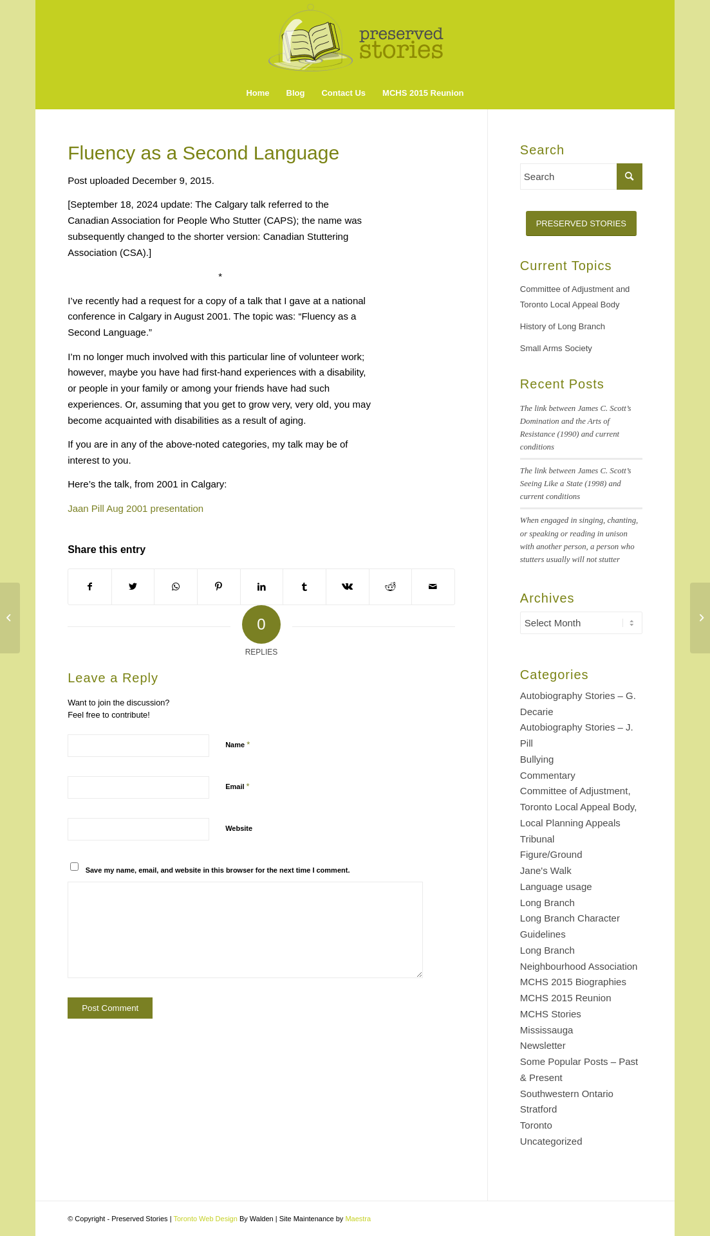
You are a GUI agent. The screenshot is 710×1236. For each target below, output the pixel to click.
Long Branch (547, 902)
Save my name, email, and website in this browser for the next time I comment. (218, 870)
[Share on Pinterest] (219, 586)
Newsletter (543, 1045)
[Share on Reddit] (390, 586)
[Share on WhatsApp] (175, 586)
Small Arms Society (556, 348)
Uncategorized (551, 1141)
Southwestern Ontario (566, 1093)
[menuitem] (257, 93)
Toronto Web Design (205, 1218)
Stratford (538, 1109)
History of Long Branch (562, 326)
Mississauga (547, 1029)
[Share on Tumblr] (304, 586)
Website (238, 828)
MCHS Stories (550, 1013)
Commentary (547, 775)
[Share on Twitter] (133, 586)
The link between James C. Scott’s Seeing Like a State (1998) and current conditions (575, 483)
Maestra (358, 1218)
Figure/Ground (551, 854)
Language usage (556, 886)
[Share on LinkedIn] (262, 586)
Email (237, 786)
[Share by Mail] (433, 586)
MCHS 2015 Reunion (566, 997)
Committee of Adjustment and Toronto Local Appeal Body (575, 297)
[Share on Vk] (347, 586)
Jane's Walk (546, 870)
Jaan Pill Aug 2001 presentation (135, 508)
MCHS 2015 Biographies (573, 981)
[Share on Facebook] (89, 586)
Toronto (536, 1125)
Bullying (537, 759)
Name (237, 744)
